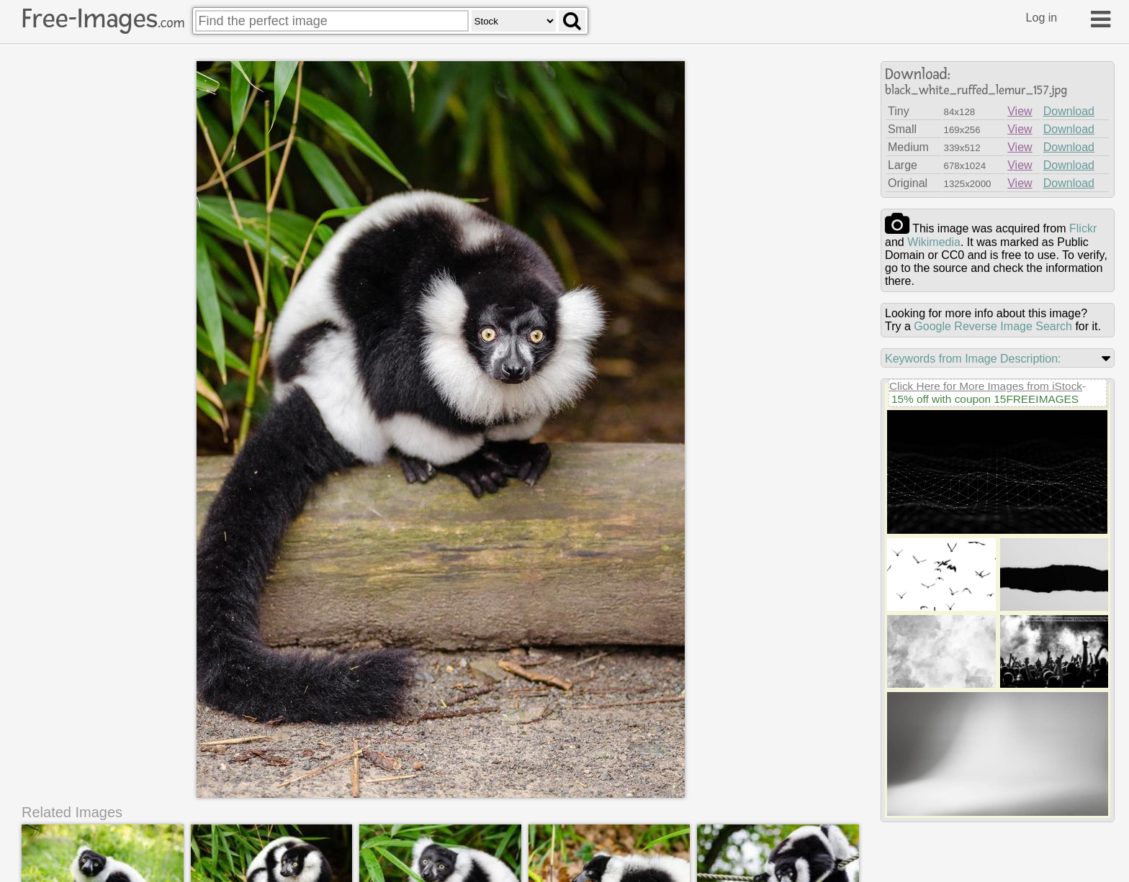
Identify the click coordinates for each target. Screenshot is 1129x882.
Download (1068, 111)
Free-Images (103, 18)
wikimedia (934, 242)
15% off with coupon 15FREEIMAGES (985, 399)
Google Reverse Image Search (993, 326)
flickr (1083, 228)
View (1019, 111)
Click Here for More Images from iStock (985, 386)
